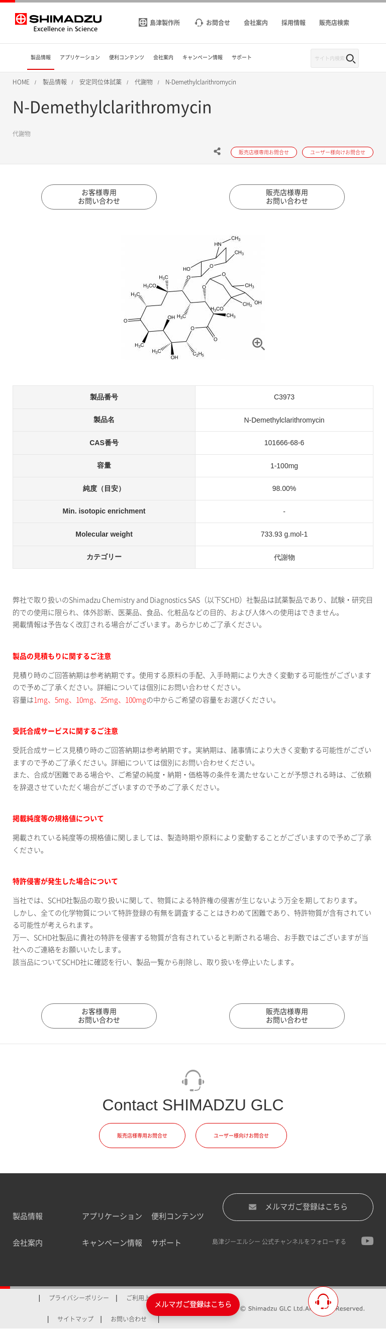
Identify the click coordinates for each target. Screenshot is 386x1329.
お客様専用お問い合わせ (99, 197)
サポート (166, 1243)
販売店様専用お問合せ (142, 1135)
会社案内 (28, 1243)
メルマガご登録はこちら (298, 1206)
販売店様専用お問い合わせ (287, 197)
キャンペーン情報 (112, 1243)
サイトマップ (75, 1319)
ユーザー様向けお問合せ (241, 1135)
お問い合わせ (129, 1319)
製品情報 (28, 1216)
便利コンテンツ (177, 1216)
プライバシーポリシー (79, 1298)
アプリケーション (112, 1216)
